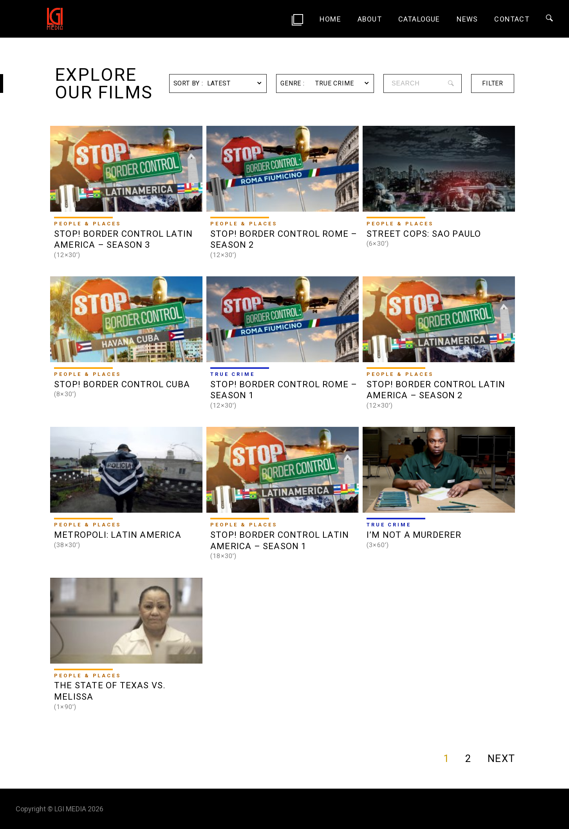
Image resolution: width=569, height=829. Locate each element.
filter (492, 83)
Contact (511, 19)
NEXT (501, 758)
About (370, 19)
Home (330, 19)
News (467, 19)
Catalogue (419, 19)
